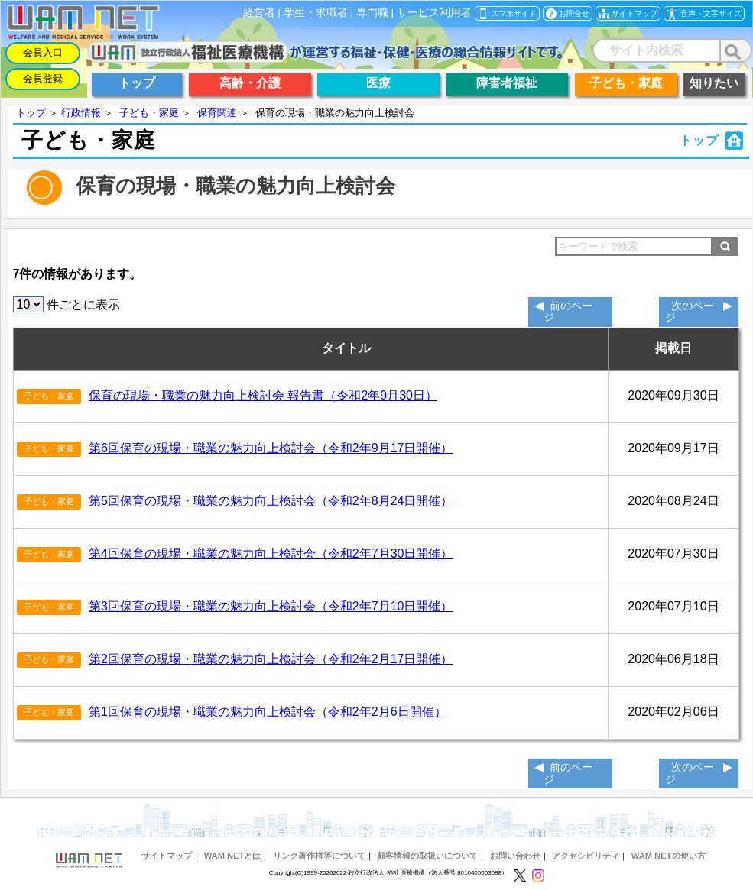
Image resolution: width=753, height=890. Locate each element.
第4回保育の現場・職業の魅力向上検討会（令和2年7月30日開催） (271, 553)
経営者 (259, 12)
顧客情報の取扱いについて (427, 855)
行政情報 (81, 112)
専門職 (372, 12)
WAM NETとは (232, 855)
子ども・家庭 (149, 112)
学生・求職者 (316, 12)
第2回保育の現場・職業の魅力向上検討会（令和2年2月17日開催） (271, 658)
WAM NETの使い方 (668, 855)
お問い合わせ (515, 855)
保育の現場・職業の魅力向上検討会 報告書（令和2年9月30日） (263, 395)
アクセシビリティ (585, 855)
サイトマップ (166, 855)
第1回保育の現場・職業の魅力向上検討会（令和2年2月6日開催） (267, 711)
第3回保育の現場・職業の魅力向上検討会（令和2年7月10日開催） (271, 606)
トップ (31, 112)
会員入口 (43, 52)
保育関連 (217, 112)
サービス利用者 (434, 12)
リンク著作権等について (319, 855)
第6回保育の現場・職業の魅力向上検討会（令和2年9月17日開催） (271, 448)
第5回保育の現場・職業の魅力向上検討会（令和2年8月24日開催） (271, 500)
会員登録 (43, 78)
